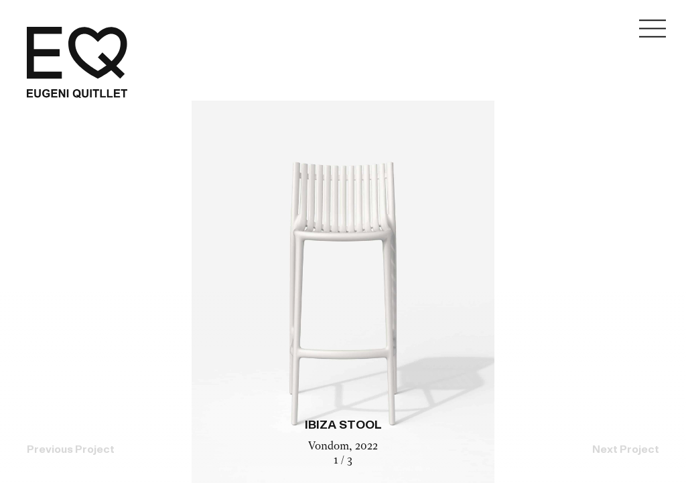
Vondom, (331, 446)
